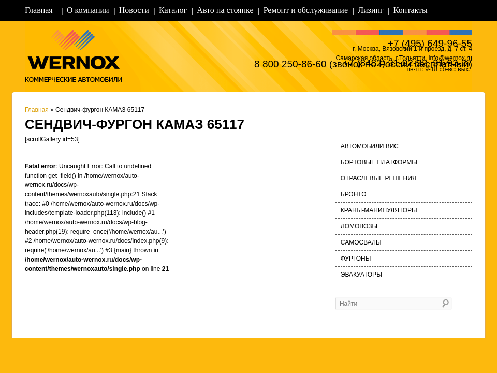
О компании (88, 10)
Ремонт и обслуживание (306, 10)
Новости (134, 10)
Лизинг (370, 10)
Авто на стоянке (225, 10)
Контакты (410, 10)
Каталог (173, 10)
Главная (39, 10)
